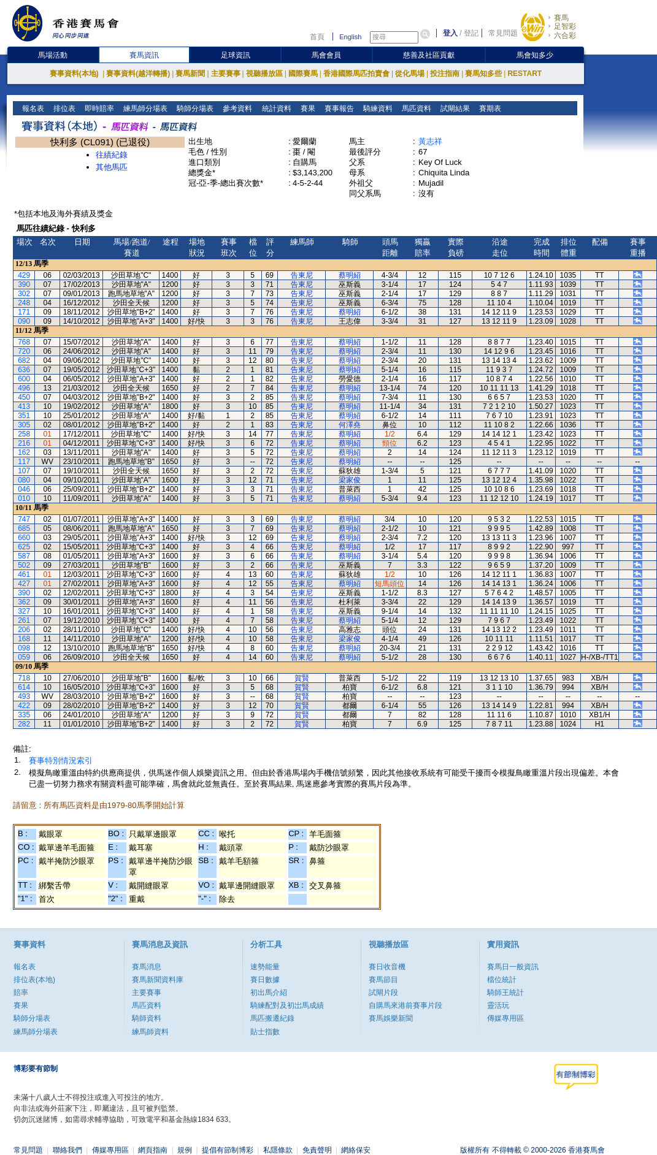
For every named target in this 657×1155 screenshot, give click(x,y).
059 (24, 657)
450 (24, 397)
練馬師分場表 (144, 108)
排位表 (63, 108)
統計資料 (275, 108)
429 (24, 275)
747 (24, 519)
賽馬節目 (383, 979)
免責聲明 (317, 1150)
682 (24, 360)
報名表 (32, 108)
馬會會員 (326, 55)
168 (24, 639)
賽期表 (489, 108)
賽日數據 (265, 979)
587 (24, 556)
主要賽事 (225, 73)
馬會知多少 (535, 55)
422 (24, 705)
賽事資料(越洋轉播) (138, 73)
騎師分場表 (194, 108)
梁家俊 (350, 480)
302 (24, 293)
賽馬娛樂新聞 (391, 1018)
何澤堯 (350, 425)
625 (24, 547)
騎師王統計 (505, 992)
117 (24, 461)
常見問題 (503, 33)
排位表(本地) (34, 979)
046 (24, 489)
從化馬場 (410, 73)
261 (24, 620)
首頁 (317, 36)
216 (24, 443)
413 (24, 406)
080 (24, 480)
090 (24, 321)
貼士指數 (265, 1031)
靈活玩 (498, 1005)
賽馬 (561, 17)
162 (24, 452)
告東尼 (302, 275)
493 (24, 696)
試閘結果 (453, 108)
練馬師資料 (150, 1031)
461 (24, 574)
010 (24, 498)
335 (24, 715)
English (350, 36)
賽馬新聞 (190, 73)
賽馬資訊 (144, 55)
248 (24, 303)
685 (24, 528)
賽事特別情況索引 (61, 760)
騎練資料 (376, 108)
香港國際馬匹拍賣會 (356, 73)
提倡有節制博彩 (227, 1150)
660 (24, 537)
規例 (184, 1150)
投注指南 (444, 73)
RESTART (524, 73)
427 (24, 583)
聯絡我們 (67, 1150)
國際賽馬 (303, 73)
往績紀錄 (112, 154)
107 (24, 471)
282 (24, 724)
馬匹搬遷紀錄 (272, 1018)
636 (24, 369)
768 (24, 342)
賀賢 (301, 678)
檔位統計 (502, 979)
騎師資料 (146, 1018)
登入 (450, 33)
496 (24, 388)
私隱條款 (278, 1150)
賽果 (306, 108)
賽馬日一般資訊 (513, 966)
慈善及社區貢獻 (429, 55)
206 (24, 629)
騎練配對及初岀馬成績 (287, 1005)
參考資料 (236, 108)
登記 (471, 33)
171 (24, 312)
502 (24, 565)
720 (24, 351)
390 (24, 284)
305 (24, 425)
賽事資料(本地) (75, 73)
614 (24, 687)
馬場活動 (52, 55)
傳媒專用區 (505, 1018)
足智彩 (565, 26)
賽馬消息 (146, 966)
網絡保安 (356, 1150)
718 (24, 678)
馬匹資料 (415, 108)
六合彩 (565, 35)
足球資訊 (235, 55)
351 (24, 415)
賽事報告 (337, 108)
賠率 (20, 992)
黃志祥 (430, 141)
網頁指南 (152, 1150)
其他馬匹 (112, 167)
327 (24, 611)
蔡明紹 (350, 275)
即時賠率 (98, 108)
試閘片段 (383, 992)
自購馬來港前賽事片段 (405, 1005)
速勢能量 (265, 966)
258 (24, 434)
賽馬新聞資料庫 (157, 979)
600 (24, 379)
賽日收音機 (387, 966)
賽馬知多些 (483, 73)
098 (24, 648)
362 (24, 602)
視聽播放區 (264, 73)
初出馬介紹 (268, 992)
